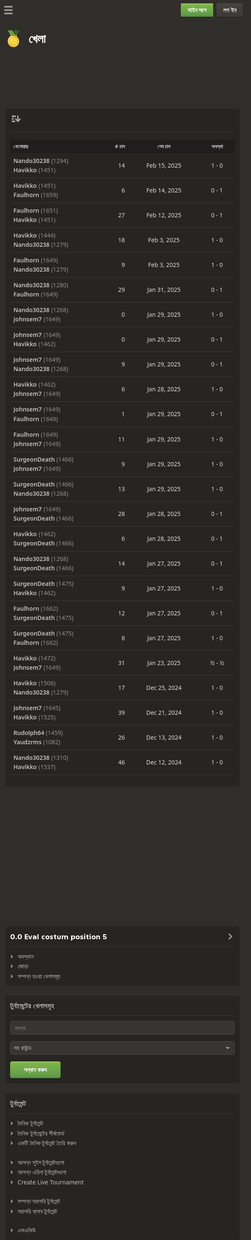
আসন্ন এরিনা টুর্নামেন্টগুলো (42, 1172)
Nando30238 (31, 161)
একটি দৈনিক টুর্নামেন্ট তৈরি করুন (47, 1143)
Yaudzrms (27, 742)
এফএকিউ (27, 1230)
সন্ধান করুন (35, 1070)
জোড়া (23, 966)
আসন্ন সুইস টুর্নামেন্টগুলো (41, 1162)
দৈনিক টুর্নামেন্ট (30, 1123)
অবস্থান (26, 956)
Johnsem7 (27, 319)
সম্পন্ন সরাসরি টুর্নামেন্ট (39, 1201)
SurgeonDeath (34, 459)
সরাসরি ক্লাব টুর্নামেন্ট (37, 1211)
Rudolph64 (28, 733)
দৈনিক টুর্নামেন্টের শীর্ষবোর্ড (41, 1133)
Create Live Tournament (51, 1182)
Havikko (25, 170)
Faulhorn (26, 195)
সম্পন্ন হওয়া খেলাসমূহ (39, 976)
